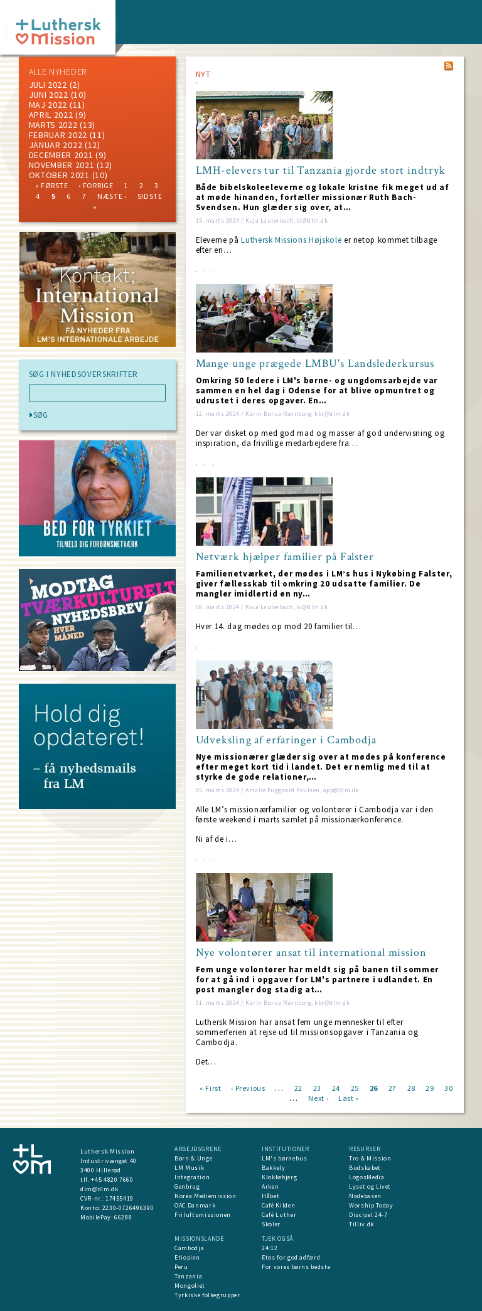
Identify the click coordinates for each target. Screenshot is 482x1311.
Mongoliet (189, 1286)
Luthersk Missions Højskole (291, 240)
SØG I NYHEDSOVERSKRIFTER (84, 374)
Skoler (271, 1224)
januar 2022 (56, 145)
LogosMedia (367, 1177)
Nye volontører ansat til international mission (311, 952)
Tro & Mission (370, 1158)
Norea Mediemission (205, 1196)
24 (336, 1087)
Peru (181, 1267)
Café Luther (279, 1215)
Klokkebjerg (279, 1177)
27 (392, 1087)
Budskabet (365, 1168)
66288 (123, 1217)
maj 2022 (48, 104)
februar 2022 (58, 135)
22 (298, 1087)
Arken (270, 1186)
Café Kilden (278, 1205)
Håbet (270, 1196)
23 (317, 1087)
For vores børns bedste (296, 1267)
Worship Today (371, 1205)
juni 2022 (48, 94)
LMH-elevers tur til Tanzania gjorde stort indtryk (321, 170)
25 (355, 1087)
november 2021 (62, 165)
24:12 (269, 1248)
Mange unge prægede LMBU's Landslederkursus (315, 363)
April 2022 (51, 114)
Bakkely (274, 1168)
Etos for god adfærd (291, 1257)
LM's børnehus (284, 1158)
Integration (192, 1177)
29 (430, 1087)
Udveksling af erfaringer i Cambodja (286, 740)
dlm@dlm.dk (99, 1189)
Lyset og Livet (370, 1186)
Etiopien (187, 1257)
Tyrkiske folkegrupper (207, 1295)
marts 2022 (53, 124)
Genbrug (187, 1186)
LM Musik (189, 1168)
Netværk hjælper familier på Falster (285, 557)
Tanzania (188, 1276)
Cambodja (189, 1248)
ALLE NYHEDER (58, 71)
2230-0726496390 (128, 1208)
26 (374, 1087)
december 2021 (61, 155)
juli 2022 (48, 84)
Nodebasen (365, 1196)
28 (411, 1087)
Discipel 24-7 (368, 1215)
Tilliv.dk (361, 1224)
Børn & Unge (193, 1158)
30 (448, 1087)
